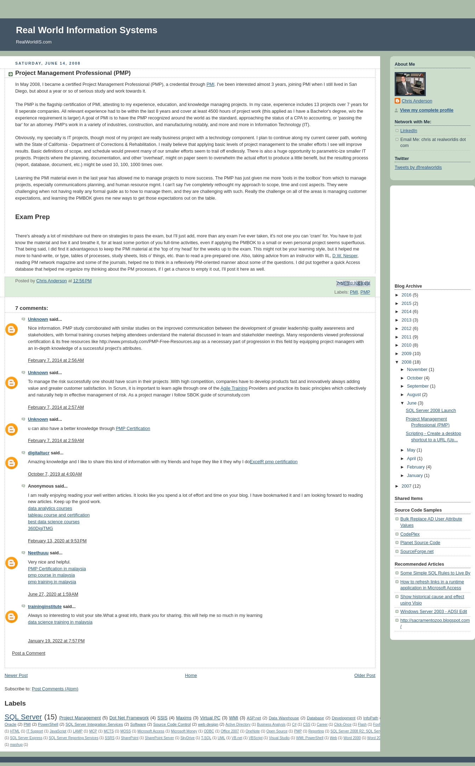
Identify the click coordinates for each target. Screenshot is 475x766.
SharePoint (129, 738)
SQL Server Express (26, 738)
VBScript (256, 738)
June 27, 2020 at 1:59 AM (53, 594)
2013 (407, 320)
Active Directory (238, 724)
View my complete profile (426, 110)
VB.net (236, 738)
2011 (407, 337)
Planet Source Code (420, 542)
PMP (365, 292)
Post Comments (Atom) (55, 689)
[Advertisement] (416, 233)
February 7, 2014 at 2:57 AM (56, 407)
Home (191, 675)
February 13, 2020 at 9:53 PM (57, 540)
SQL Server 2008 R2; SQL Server (358, 731)
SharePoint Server (159, 738)
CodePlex (410, 534)
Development (344, 718)
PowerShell (48, 724)
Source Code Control (172, 724)
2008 (407, 362)
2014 (407, 311)
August (414, 394)
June (412, 403)
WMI (233, 717)
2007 (407, 486)
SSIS (162, 717)
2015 (407, 303)
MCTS (109, 731)
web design (208, 724)
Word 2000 (352, 738)
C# (294, 724)
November (418, 369)
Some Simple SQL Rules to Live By (435, 573)
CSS (306, 724)
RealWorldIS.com (34, 42)
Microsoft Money (184, 731)
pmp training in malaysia (52, 581)
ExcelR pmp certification (274, 461)
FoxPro (378, 724)
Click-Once (342, 724)
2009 (407, 353)
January (415, 475)
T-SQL (206, 738)
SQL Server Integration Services (94, 724)
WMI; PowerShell (309, 738)
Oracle (10, 724)
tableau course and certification (59, 515)
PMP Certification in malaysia (57, 568)
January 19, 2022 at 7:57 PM (56, 640)
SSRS (109, 738)
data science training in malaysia (60, 622)
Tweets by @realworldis (418, 167)
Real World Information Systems (87, 30)
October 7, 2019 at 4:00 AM (55, 474)
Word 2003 (375, 738)
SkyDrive (188, 738)
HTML (14, 731)
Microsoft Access (150, 731)
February (416, 467)
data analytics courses (50, 508)
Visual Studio (279, 738)
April (412, 458)
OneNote (253, 731)
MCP (93, 731)
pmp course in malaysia (51, 575)
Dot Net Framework (129, 717)
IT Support (34, 731)
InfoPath (370, 718)
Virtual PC (210, 717)
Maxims (183, 717)
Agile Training (234, 388)
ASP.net (254, 718)
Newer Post (16, 675)
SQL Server (23, 717)
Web (333, 738)
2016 (407, 295)
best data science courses (54, 521)
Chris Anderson (417, 101)
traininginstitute (45, 606)
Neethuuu (38, 552)
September (418, 386)
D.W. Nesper (344, 255)
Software (138, 724)
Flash (362, 724)
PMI (210, 84)
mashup (16, 745)
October (415, 378)
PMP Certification (133, 428)
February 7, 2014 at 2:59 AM (56, 440)
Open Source (277, 731)
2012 (407, 328)
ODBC (209, 731)
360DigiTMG (40, 528)
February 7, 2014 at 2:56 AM (56, 360)
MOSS (125, 731)
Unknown (38, 319)
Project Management (80, 717)
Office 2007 (230, 731)
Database (315, 718)
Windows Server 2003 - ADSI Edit (433, 611)
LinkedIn (408, 130)
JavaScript (58, 731)
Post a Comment (28, 653)
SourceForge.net (417, 551)
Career (322, 724)
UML (221, 738)
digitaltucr (39, 452)
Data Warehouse (284, 718)
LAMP (77, 731)
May (412, 450)
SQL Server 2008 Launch (431, 410)
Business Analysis (271, 724)
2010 (407, 345)
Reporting (316, 731)
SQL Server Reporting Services (73, 738)
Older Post (365, 675)
